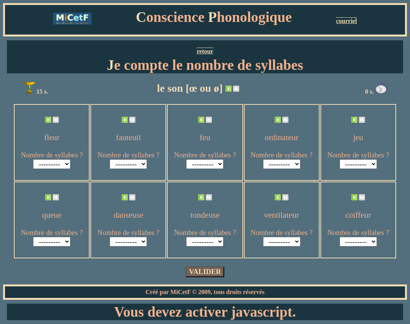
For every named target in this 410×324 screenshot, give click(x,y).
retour (205, 51)
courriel (346, 21)
